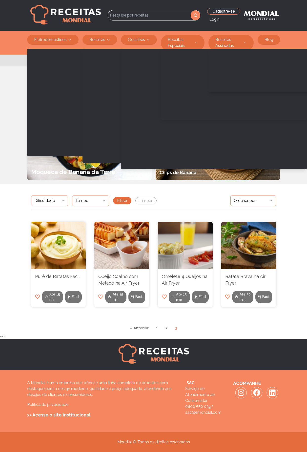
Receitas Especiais (183, 43)
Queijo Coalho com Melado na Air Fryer (119, 280)
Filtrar (122, 200)
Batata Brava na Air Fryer (245, 280)
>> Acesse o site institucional (59, 414)
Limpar (146, 200)
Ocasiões (139, 40)
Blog (269, 39)
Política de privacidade (47, 404)
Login (214, 19)
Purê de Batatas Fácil (57, 276)
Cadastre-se (223, 11)
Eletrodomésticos (53, 40)
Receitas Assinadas (231, 43)
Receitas (99, 40)
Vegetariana (62, 60)
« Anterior (139, 328)
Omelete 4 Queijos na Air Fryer (184, 280)
